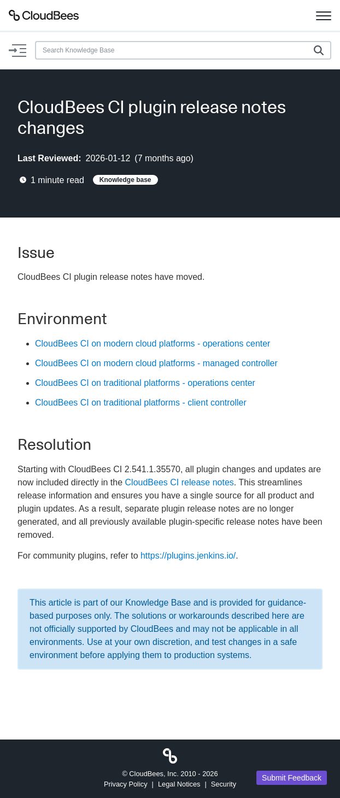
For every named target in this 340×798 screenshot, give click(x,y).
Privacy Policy (126, 784)
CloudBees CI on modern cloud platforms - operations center (152, 343)
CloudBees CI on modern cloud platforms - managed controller (156, 363)
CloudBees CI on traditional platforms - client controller (141, 402)
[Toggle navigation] (323, 15)
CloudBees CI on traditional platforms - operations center (145, 383)
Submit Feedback (291, 777)
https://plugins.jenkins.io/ (188, 555)
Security (223, 784)
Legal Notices (179, 784)
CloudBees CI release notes (179, 482)
